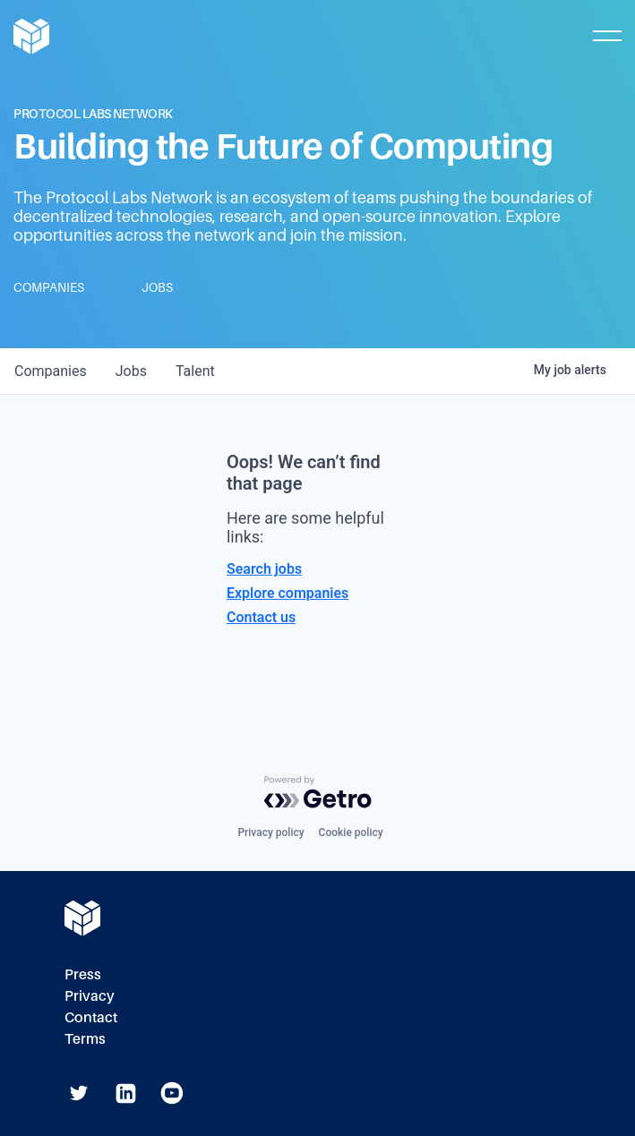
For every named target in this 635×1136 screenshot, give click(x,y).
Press (82, 974)
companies (50, 371)
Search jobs (264, 568)
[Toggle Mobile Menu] (607, 35)
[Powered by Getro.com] (318, 792)
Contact (90, 1017)
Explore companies (287, 593)
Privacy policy (270, 832)
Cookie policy (351, 832)
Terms (85, 1038)
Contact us (261, 617)
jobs (131, 371)
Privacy (89, 995)
